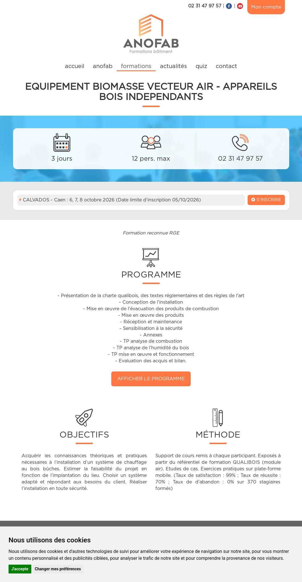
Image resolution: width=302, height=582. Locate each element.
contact (226, 66)
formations (136, 66)
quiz (201, 66)
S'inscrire (266, 199)
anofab (102, 66)
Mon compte (266, 7)
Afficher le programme (151, 378)
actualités (173, 66)
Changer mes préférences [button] (58, 569)
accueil (74, 66)
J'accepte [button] (19, 569)
